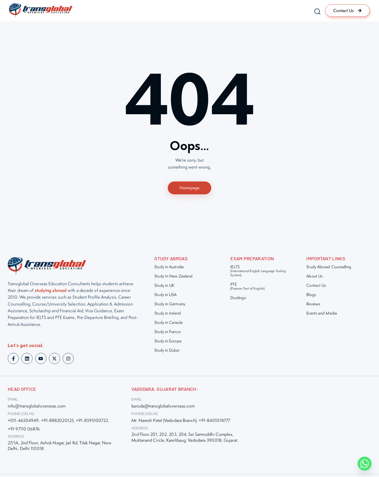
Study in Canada (168, 323)
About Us (314, 277)
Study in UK (164, 286)
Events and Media (321, 314)
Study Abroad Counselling (328, 268)
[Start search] (316, 11)
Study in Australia (169, 268)
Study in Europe (167, 342)
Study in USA (165, 295)
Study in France (167, 332)
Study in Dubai (166, 351)
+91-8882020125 (57, 421)
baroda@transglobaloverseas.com (163, 407)
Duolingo (238, 298)
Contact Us (316, 286)
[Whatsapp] (365, 464)
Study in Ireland (167, 314)
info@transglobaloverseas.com (36, 407)
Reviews (313, 305)
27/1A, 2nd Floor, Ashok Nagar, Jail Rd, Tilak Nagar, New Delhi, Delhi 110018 (59, 446)
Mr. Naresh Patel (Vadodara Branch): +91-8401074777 (180, 421)
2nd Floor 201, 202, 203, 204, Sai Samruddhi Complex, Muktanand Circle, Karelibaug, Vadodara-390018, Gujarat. (184, 438)
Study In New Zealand (173, 277)
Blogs (311, 295)
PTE (247, 287)
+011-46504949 (23, 421)
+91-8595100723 (92, 421)
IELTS (260, 271)
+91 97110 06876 (24, 430)
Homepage (189, 188)
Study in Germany (169, 305)
